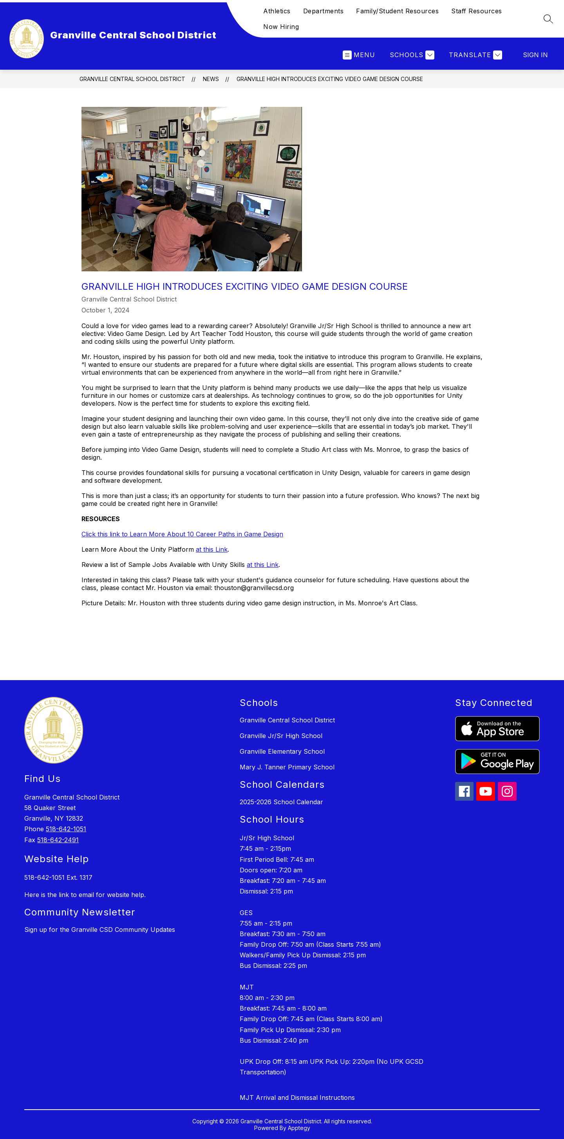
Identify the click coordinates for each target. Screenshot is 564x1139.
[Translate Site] (474, 55)
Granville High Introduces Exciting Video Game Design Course (330, 79)
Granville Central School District (132, 79)
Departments (323, 11)
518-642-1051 (66, 829)
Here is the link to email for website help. (85, 895)
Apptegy (299, 1128)
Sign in (535, 55)
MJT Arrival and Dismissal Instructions (297, 1097)
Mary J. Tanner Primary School (287, 767)
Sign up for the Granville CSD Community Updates (99, 929)
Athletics (277, 11)
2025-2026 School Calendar (281, 802)
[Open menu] (359, 55)
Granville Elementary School (282, 751)
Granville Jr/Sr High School (281, 736)
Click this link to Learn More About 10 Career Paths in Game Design (182, 534)
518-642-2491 (58, 840)
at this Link (212, 549)
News (211, 79)
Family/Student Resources (397, 11)
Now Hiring (281, 27)
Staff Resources (476, 11)
